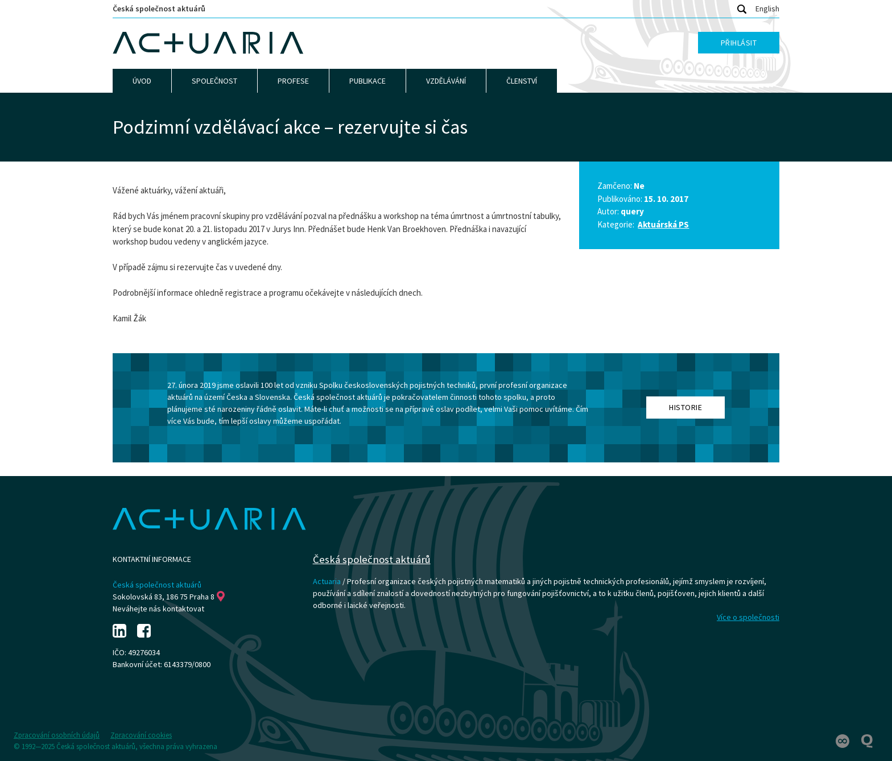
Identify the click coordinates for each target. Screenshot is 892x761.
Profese (293, 81)
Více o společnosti (748, 617)
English (767, 8)
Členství (521, 81)
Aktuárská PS (663, 224)
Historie (685, 407)
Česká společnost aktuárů (159, 8)
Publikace (367, 81)
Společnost (214, 81)
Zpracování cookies (141, 735)
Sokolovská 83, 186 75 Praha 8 (169, 597)
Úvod (142, 81)
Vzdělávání (446, 81)
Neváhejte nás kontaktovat (158, 608)
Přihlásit (739, 43)
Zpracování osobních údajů (57, 735)
